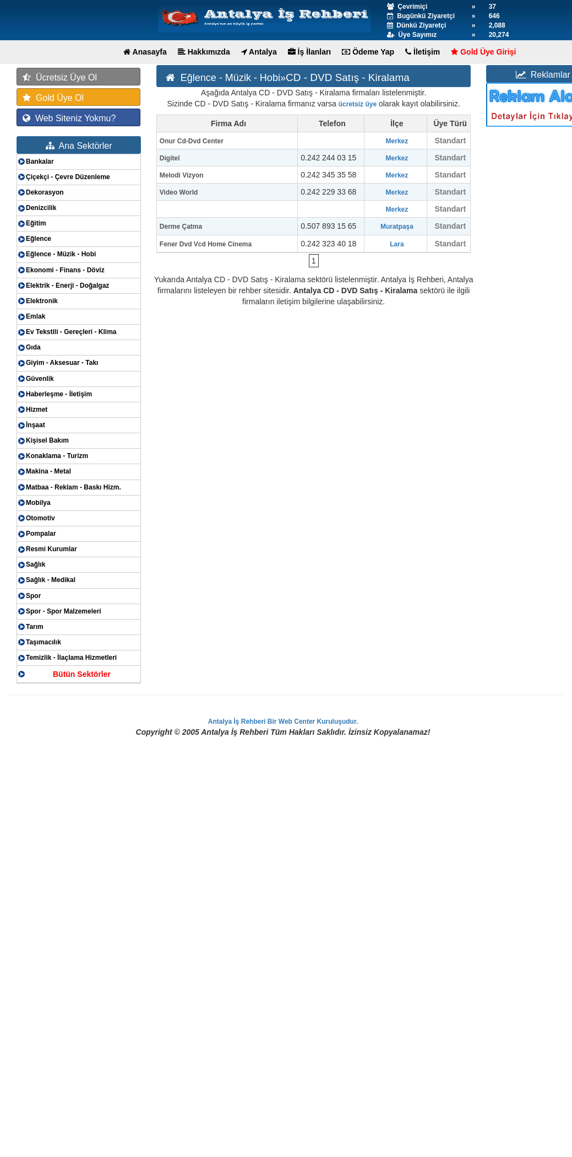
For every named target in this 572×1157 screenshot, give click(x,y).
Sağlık (35, 564)
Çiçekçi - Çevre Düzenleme (68, 177)
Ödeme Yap (368, 51)
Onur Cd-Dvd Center (192, 141)
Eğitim (36, 223)
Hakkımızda (204, 51)
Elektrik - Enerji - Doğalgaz (67, 285)
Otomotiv (40, 518)
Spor (33, 596)
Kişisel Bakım (47, 440)
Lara (397, 244)
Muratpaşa (396, 226)
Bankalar (40, 161)
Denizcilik (41, 208)
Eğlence (38, 239)
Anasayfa (145, 51)
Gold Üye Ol (53, 98)
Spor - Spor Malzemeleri (63, 611)
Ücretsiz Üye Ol (60, 77)
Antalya (259, 51)
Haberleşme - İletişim (59, 394)
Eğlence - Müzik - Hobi (61, 254)
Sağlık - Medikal (50, 580)
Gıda (33, 347)
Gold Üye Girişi (483, 51)
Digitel (170, 158)
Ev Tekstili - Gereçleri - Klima (71, 332)
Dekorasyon (45, 192)
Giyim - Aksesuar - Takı (62, 363)
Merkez (397, 141)
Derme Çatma (181, 226)
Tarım (34, 627)
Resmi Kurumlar (51, 549)
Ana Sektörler (79, 145)
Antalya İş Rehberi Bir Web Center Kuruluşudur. (283, 721)
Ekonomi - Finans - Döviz (65, 270)
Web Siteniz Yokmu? (69, 118)
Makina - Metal (48, 471)
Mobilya (38, 503)
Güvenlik (40, 379)
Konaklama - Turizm (57, 456)
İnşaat (35, 425)
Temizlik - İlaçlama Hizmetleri (71, 657)
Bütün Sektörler (82, 674)
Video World (179, 192)
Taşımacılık (43, 642)
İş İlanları (309, 51)
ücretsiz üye (358, 104)
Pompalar (41, 533)
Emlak (35, 316)
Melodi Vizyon (182, 175)
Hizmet (36, 409)
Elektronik (42, 301)
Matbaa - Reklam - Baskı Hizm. (73, 487)
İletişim (422, 51)
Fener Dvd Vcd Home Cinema (206, 244)
